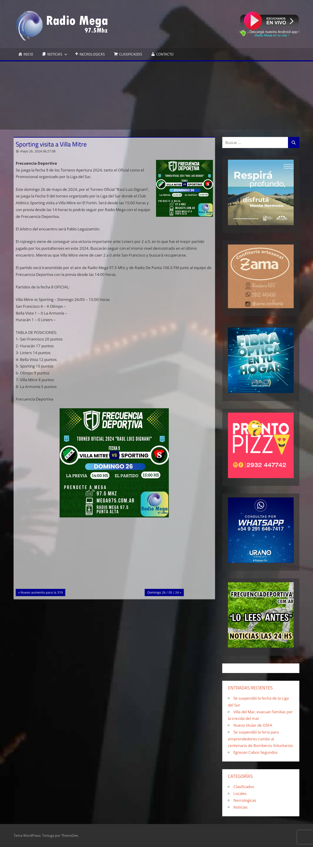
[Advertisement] (156, 95)
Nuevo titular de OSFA (252, 725)
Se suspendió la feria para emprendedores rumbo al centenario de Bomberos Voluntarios (260, 738)
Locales (240, 793)
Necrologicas (244, 800)
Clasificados (243, 786)
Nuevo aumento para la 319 (41, 592)
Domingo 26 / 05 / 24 (163, 592)
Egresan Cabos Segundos (255, 752)
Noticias (240, 807)
